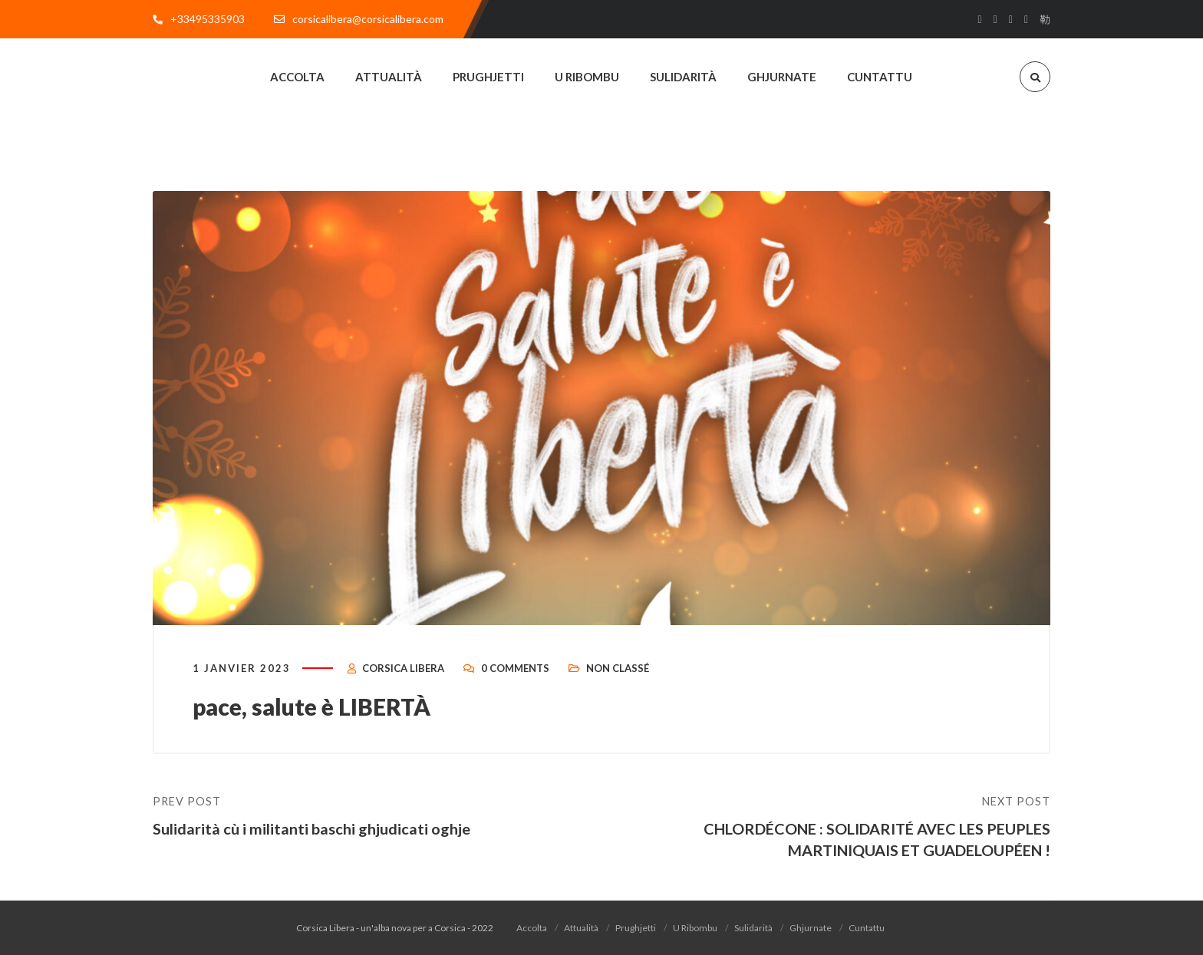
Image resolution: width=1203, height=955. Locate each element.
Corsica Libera (403, 669)
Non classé (617, 669)
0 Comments (515, 669)
